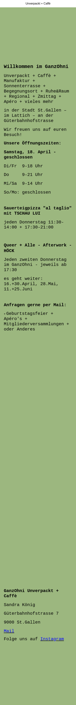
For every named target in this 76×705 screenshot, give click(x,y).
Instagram (52, 639)
